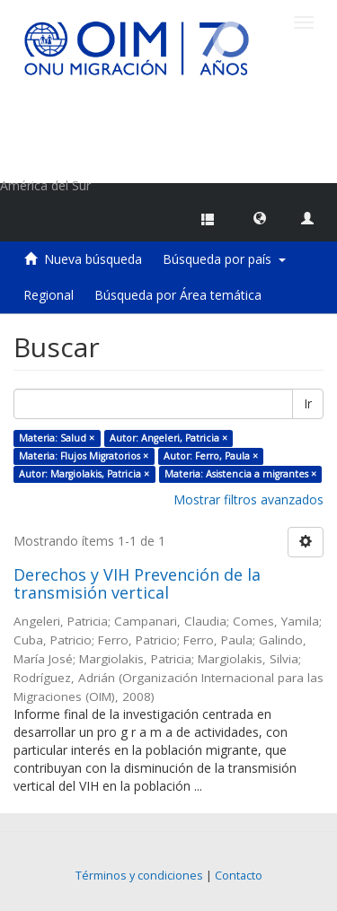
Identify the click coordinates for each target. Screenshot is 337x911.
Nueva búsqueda (93, 258)
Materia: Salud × (56, 438)
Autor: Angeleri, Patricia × (168, 438)
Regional (48, 294)
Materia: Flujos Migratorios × (83, 456)
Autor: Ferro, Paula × (211, 456)
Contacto (238, 875)
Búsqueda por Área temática (178, 294)
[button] (260, 217)
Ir (308, 403)
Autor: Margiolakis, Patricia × (84, 474)
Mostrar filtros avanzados (248, 499)
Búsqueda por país (224, 258)
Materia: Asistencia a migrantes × (240, 474)
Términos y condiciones (139, 875)
